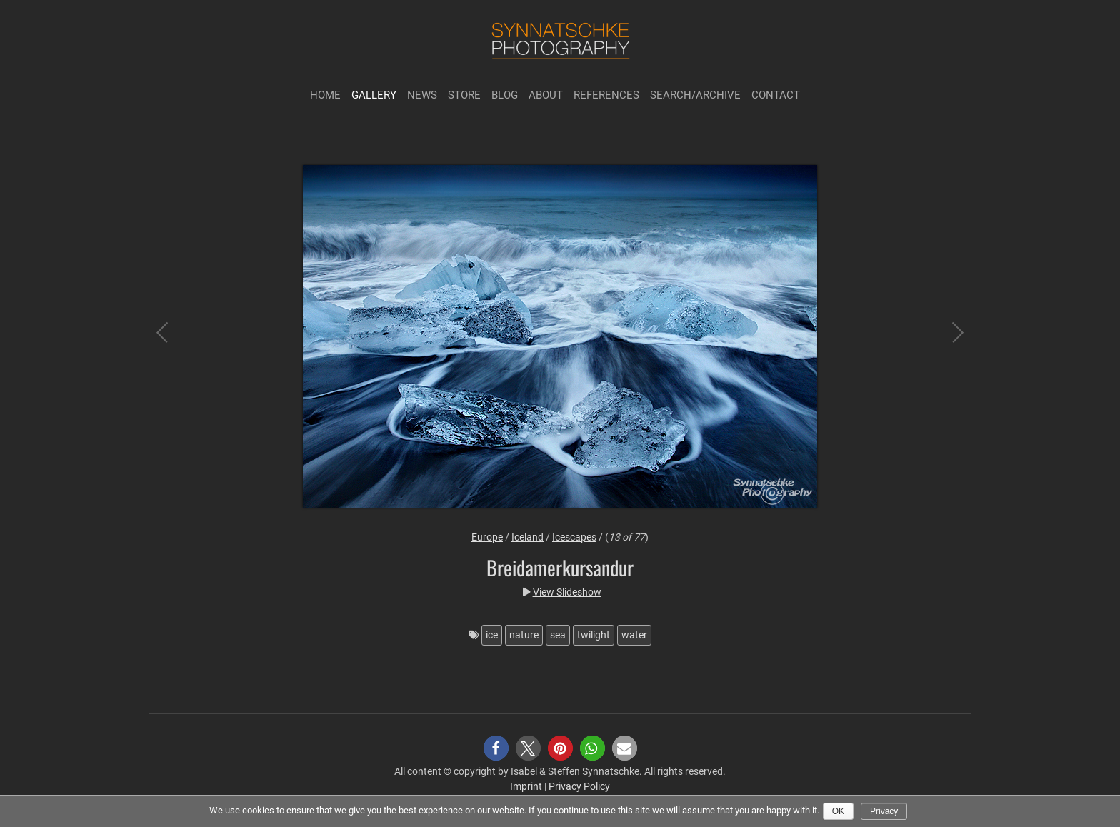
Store (464, 95)
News (422, 95)
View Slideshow (567, 592)
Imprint (526, 786)
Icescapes (574, 537)
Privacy (884, 811)
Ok (838, 811)
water (634, 635)
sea (558, 635)
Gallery (373, 95)
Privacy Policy (579, 786)
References (606, 95)
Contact (775, 95)
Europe (487, 537)
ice (492, 635)
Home (325, 95)
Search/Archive (695, 95)
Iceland (527, 537)
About (546, 95)
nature (524, 635)
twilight (593, 635)
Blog (504, 95)
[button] (496, 748)
